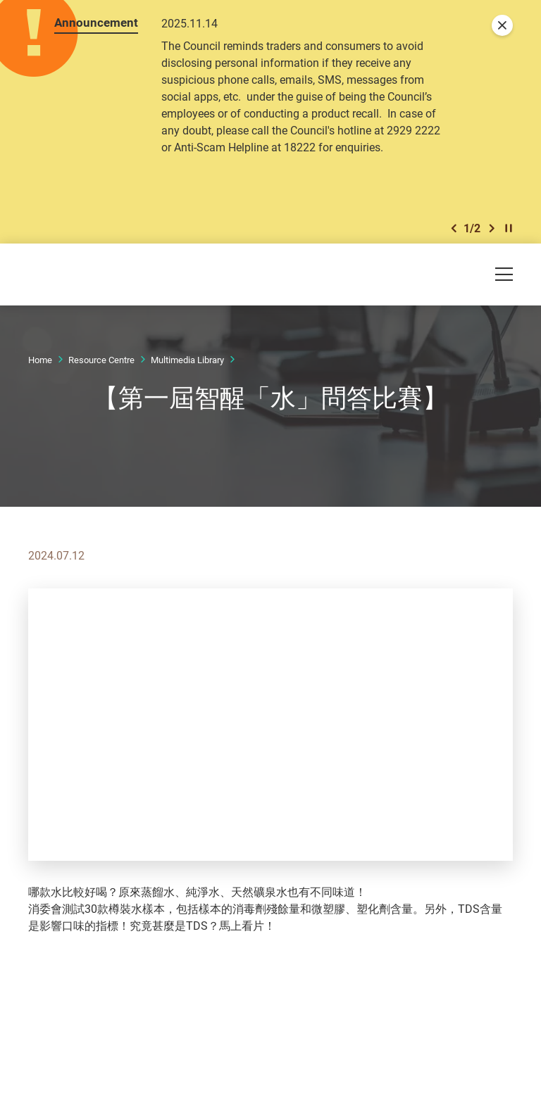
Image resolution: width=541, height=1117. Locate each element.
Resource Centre (101, 364)
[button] (453, 231)
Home (40, 364)
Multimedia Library (187, 364)
